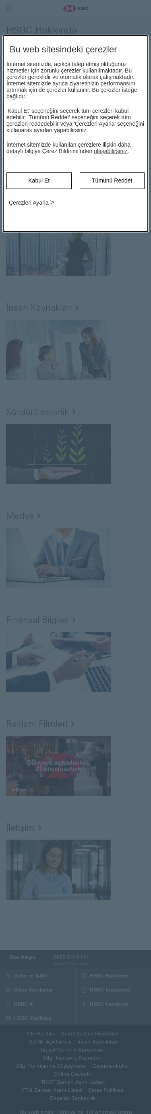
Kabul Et (39, 180)
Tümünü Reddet (112, 180)
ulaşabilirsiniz (110, 151)
